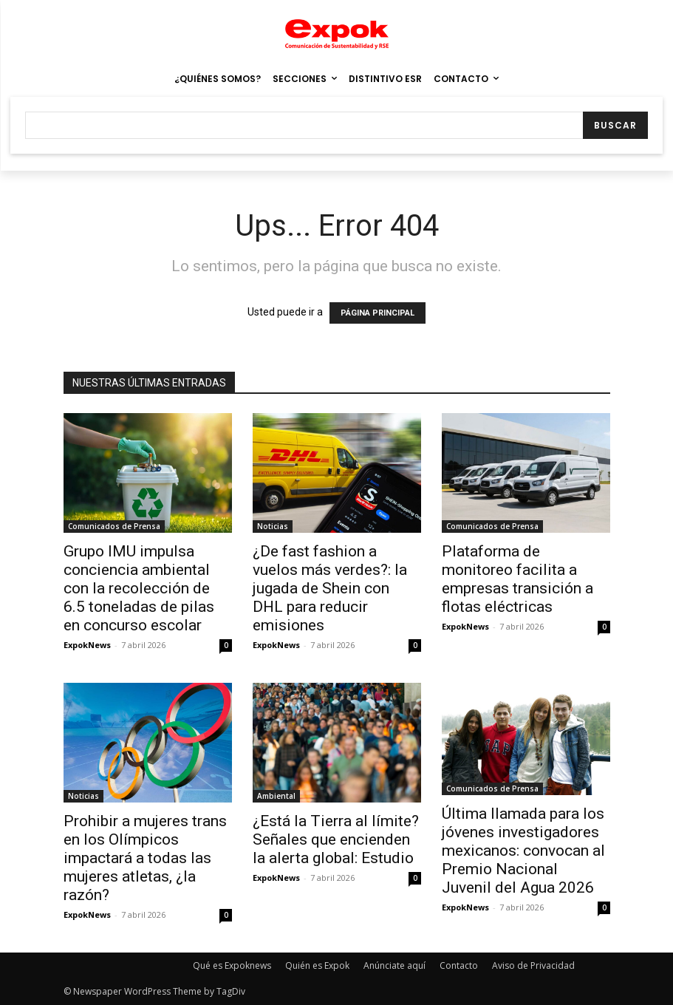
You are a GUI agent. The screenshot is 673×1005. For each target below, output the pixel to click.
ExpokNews (87, 644)
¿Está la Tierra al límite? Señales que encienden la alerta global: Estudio (336, 839)
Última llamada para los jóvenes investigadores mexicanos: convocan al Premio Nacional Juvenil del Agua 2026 (523, 850)
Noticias (272, 526)
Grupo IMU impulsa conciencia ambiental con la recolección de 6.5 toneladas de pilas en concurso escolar (139, 588)
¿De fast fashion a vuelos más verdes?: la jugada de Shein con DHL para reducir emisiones (330, 588)
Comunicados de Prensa (114, 526)
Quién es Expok (317, 965)
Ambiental (276, 796)
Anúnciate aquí (394, 965)
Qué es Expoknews (232, 965)
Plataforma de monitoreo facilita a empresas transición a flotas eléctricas (517, 579)
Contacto (459, 965)
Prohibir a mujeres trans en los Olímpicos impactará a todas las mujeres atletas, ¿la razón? (145, 858)
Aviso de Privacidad (533, 965)
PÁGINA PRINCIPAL (377, 313)
